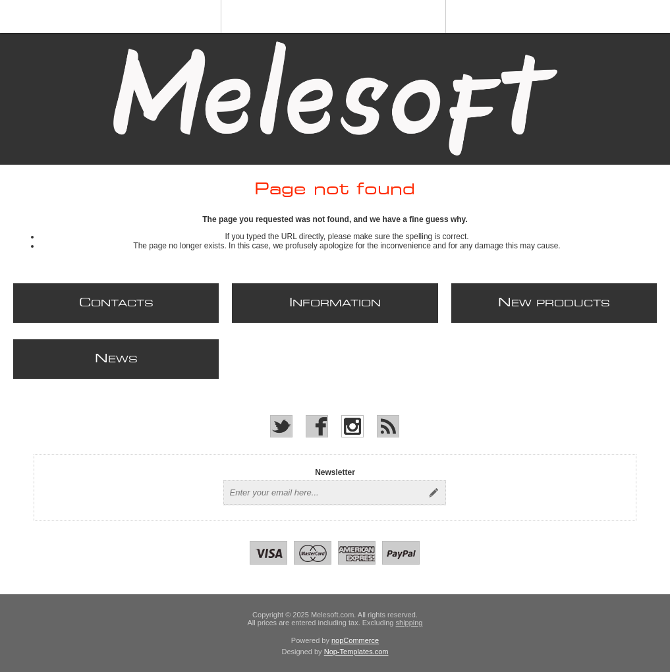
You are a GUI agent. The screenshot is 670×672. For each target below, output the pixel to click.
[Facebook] (316, 426)
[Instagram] (352, 426)
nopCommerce (355, 640)
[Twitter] (281, 426)
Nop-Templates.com (356, 652)
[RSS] (388, 426)
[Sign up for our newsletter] (323, 493)
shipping (409, 623)
